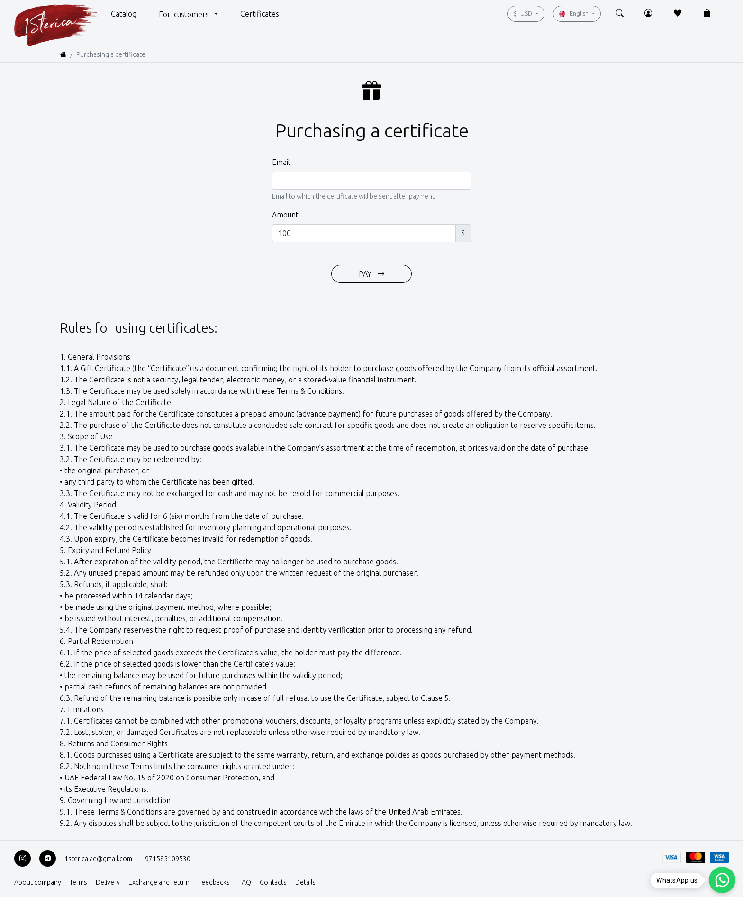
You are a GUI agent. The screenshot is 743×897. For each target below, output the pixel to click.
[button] (123, 13)
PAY (372, 274)
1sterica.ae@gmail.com (98, 858)
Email (281, 162)
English (574, 13)
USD (524, 13)
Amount (285, 214)
